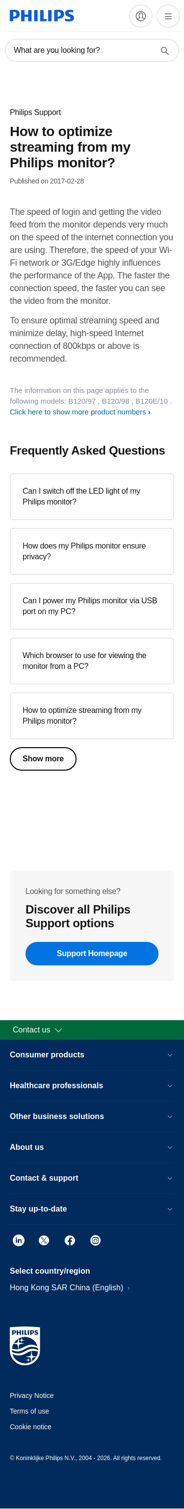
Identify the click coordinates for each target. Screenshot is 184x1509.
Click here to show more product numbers (78, 412)
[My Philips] (141, 16)
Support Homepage (92, 953)
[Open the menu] (168, 16)
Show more (43, 758)
